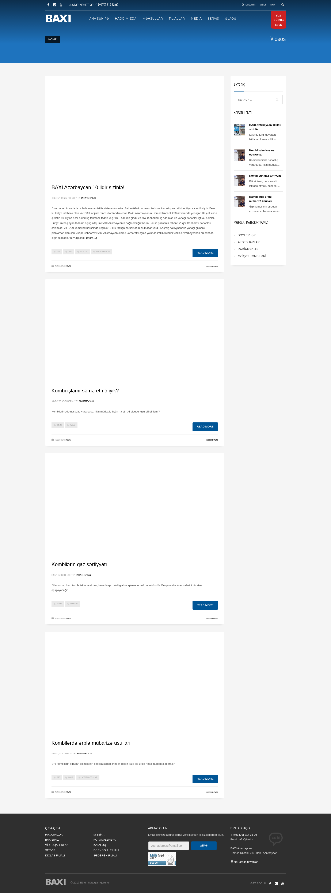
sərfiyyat (74, 603)
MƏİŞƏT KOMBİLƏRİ (252, 256)
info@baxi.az (247, 839)
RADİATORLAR (248, 249)
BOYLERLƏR (247, 235)
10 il (58, 251)
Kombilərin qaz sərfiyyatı (79, 564)
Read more (205, 252)
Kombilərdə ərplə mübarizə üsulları (91, 743)
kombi (59, 425)
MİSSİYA (99, 834)
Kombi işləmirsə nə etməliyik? (85, 390)
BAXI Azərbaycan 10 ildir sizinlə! (88, 187)
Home (52, 39)
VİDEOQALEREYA (56, 845)
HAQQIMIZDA (53, 834)
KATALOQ (100, 845)
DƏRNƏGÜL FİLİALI (106, 850)
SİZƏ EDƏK (278, 21)
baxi (70, 251)
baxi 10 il (84, 251)
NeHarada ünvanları (245, 861)
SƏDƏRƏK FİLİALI (105, 855)
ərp (58, 777)
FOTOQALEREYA (105, 839)
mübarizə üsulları (89, 777)
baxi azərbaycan (103, 251)
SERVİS (50, 850)
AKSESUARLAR (249, 242)
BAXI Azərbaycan (88, 198)
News (68, 266)
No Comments (212, 266)
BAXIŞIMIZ (52, 839)
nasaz (72, 425)
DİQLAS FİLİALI (55, 855)
